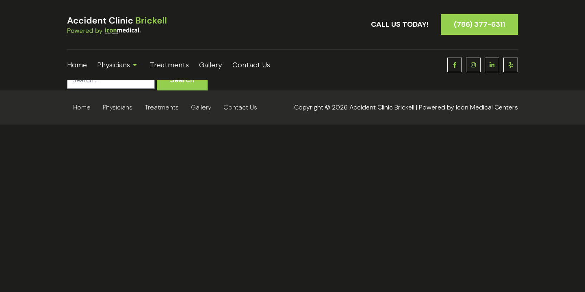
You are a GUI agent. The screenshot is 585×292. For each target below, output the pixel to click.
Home (77, 65)
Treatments (169, 65)
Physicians (118, 65)
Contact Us (251, 65)
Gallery (210, 65)
